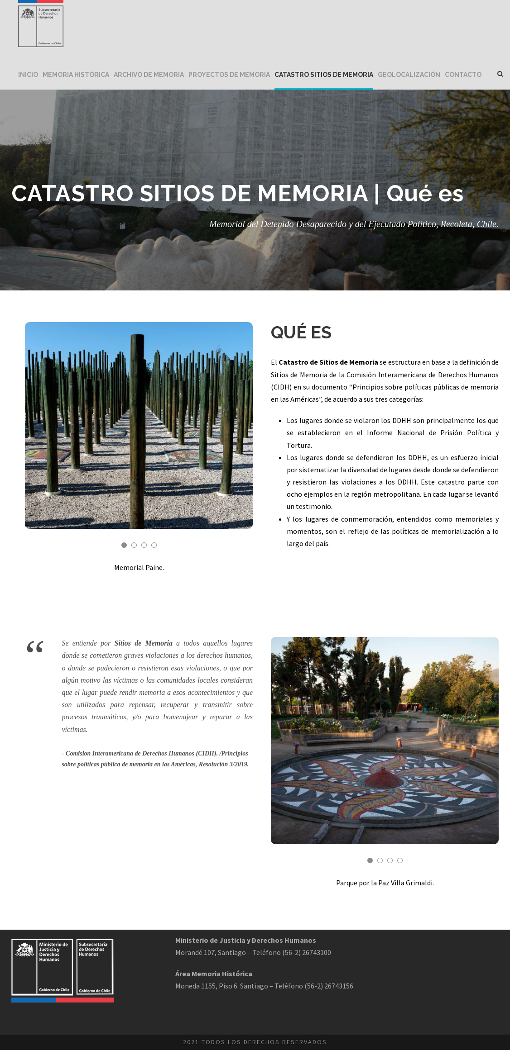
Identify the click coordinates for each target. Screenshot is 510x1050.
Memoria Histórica (76, 74)
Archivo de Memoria (149, 74)
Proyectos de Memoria (229, 74)
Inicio (28, 74)
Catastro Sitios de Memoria (323, 74)
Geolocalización (409, 74)
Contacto (463, 74)
